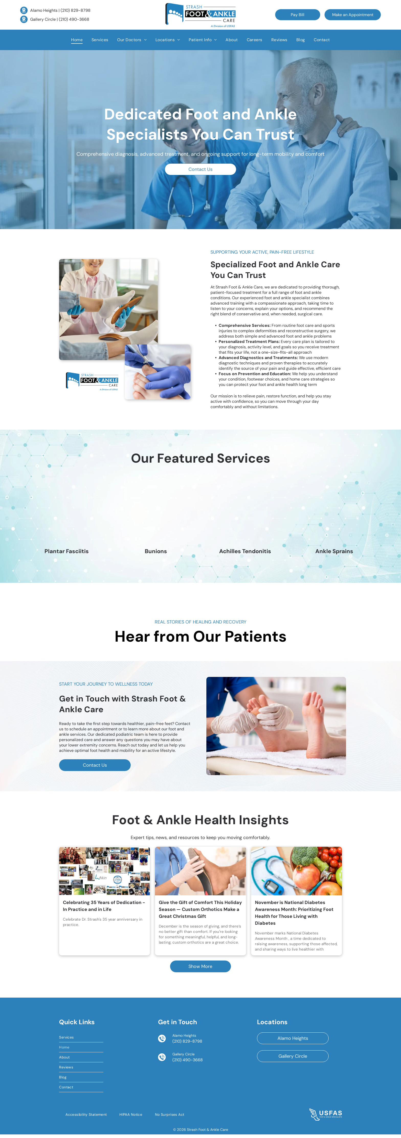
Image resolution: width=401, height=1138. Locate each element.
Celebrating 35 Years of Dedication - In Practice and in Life (104, 909)
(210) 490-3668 (74, 19)
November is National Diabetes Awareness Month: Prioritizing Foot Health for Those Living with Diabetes (294, 916)
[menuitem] (76, 40)
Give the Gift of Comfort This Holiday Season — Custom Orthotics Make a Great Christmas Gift (200, 913)
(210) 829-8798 (76, 10)
